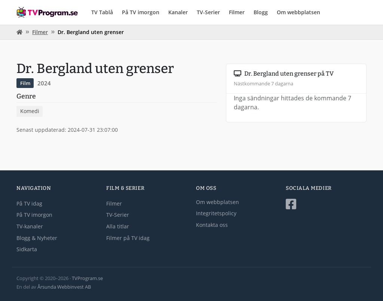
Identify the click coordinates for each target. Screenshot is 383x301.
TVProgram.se (87, 278)
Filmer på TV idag (128, 237)
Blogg (261, 12)
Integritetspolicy (216, 213)
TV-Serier (208, 12)
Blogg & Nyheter (36, 237)
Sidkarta (26, 249)
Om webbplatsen (298, 12)
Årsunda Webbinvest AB (64, 286)
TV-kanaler (29, 226)
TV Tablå (102, 12)
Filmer (237, 12)
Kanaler (178, 12)
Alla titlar (117, 226)
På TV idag (29, 203)
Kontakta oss (212, 224)
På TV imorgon (140, 12)
